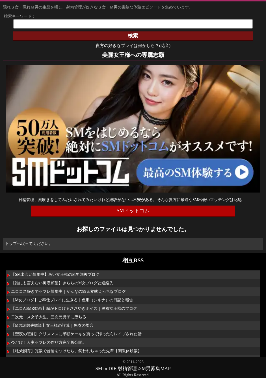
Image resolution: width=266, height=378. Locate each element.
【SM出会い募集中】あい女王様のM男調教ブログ (55, 274)
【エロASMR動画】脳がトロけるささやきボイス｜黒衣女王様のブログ (74, 308)
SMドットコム (132, 210)
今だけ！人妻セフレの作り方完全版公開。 (48, 342)
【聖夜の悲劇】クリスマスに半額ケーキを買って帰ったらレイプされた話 (76, 334)
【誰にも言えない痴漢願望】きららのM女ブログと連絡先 (62, 283)
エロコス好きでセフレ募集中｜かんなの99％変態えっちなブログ (68, 291)
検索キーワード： (18, 16)
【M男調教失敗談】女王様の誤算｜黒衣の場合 (52, 325)
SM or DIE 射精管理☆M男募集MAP (132, 368)
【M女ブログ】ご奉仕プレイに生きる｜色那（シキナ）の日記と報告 (72, 300)
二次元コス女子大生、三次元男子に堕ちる (48, 317)
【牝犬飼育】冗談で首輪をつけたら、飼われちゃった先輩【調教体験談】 (76, 351)
